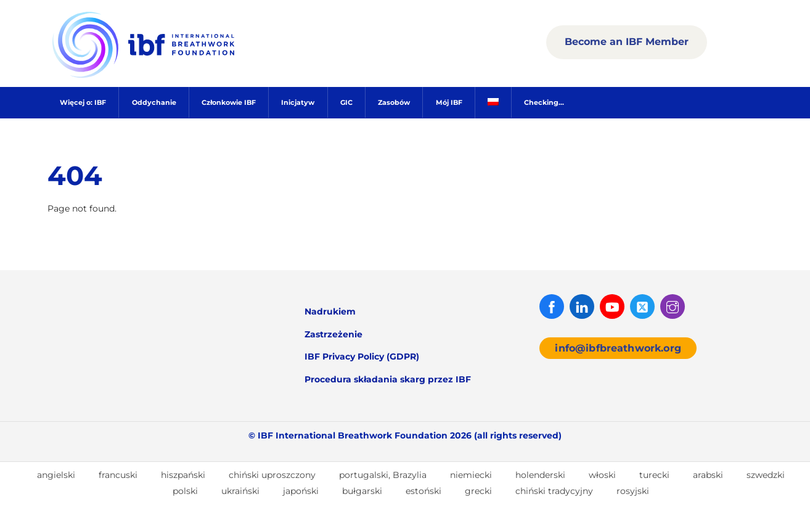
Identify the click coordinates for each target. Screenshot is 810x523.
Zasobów (394, 102)
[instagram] (672, 305)
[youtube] (612, 305)
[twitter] (642, 305)
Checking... (544, 102)
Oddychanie (154, 102)
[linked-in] (582, 305)
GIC (346, 102)
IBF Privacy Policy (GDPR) (362, 356)
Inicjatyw (297, 102)
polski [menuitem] (185, 490)
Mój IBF (449, 102)
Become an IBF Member (627, 41)
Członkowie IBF (229, 102)
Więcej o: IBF (83, 102)
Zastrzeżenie (333, 334)
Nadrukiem (330, 311)
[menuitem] (493, 102)
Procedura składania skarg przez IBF (388, 379)
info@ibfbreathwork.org (618, 348)
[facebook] (551, 305)
